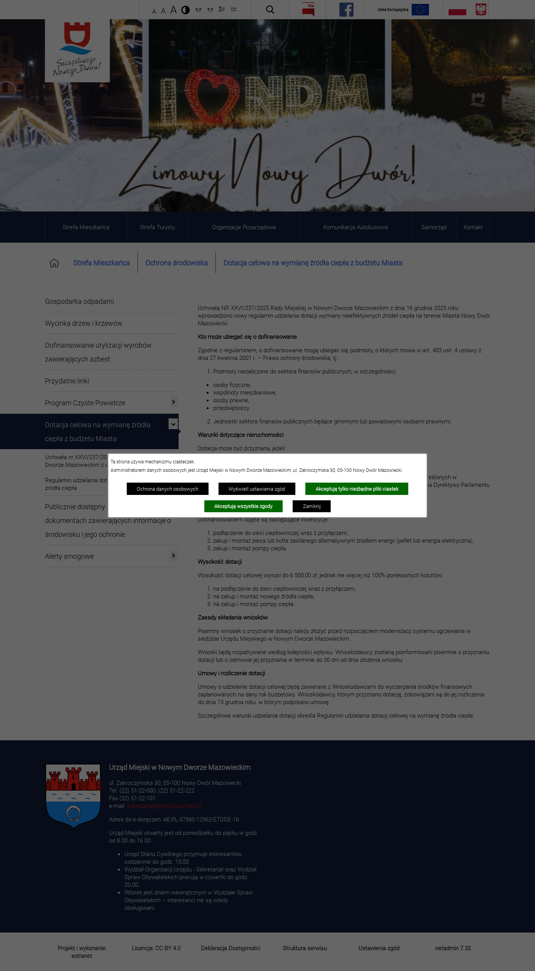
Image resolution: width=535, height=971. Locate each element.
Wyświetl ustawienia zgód (257, 488)
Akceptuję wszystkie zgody (243, 506)
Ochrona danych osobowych (167, 488)
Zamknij (312, 506)
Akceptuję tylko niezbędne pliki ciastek (357, 488)
